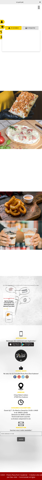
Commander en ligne (27, 477)
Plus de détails (9, 316)
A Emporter (30, 28)
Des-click (13, 477)
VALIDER (21, 439)
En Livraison (13, 28)
